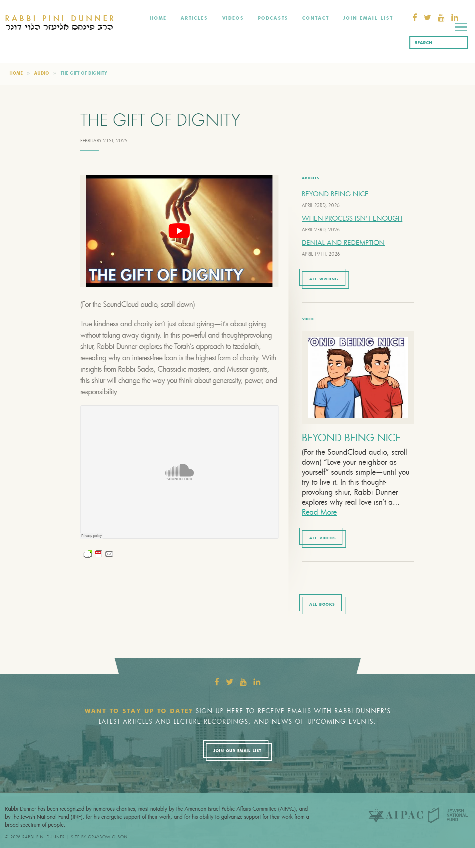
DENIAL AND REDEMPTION (343, 242)
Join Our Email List (237, 751)
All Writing (323, 279)
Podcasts (273, 18)
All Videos (322, 538)
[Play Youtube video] (179, 231)
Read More (319, 512)
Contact (315, 18)
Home (158, 18)
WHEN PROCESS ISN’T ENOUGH (352, 218)
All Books (322, 605)
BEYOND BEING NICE (335, 193)
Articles (194, 18)
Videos (233, 18)
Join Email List (368, 18)
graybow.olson (108, 836)
